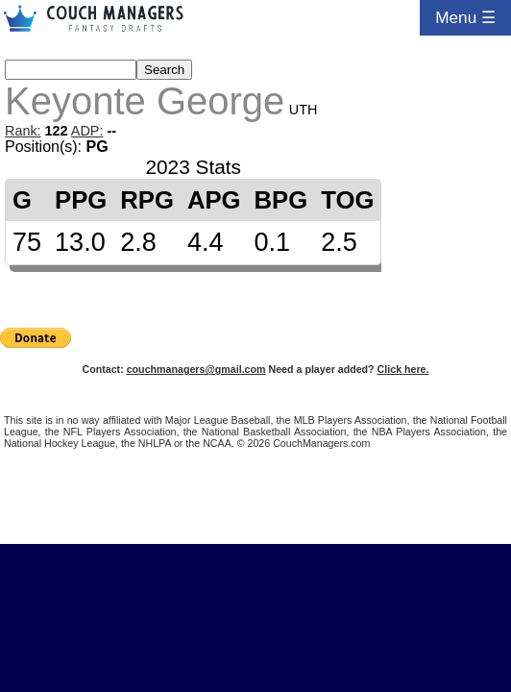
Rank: (23, 130)
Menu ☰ (465, 17)
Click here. (403, 369)
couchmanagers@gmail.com (196, 369)
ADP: (87, 130)
